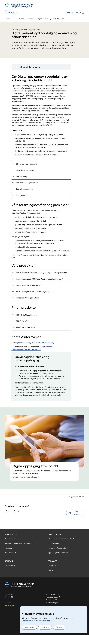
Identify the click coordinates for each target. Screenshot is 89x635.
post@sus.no (9, 605)
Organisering (21, 176)
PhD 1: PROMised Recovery (27, 315)
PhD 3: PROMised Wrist (25, 327)
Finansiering (21, 195)
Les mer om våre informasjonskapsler (37, 621)
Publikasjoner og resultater (27, 183)
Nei (18, 511)
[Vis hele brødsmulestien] (14, 19)
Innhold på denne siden (29, 67)
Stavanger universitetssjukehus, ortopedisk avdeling (33, 342)
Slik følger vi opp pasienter (27, 164)
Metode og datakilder (25, 170)
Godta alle (29, 627)
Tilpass (59, 627)
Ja (8, 511)
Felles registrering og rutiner (27, 298)
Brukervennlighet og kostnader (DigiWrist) (33, 291)
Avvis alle (45, 627)
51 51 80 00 (9, 597)
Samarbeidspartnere (24, 189)
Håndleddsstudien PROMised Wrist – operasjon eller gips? (39, 279)
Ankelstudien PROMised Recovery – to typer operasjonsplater (41, 273)
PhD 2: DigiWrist (22, 321)
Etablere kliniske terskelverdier (28, 285)
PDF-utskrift (77, 512)
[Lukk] (83, 609)
